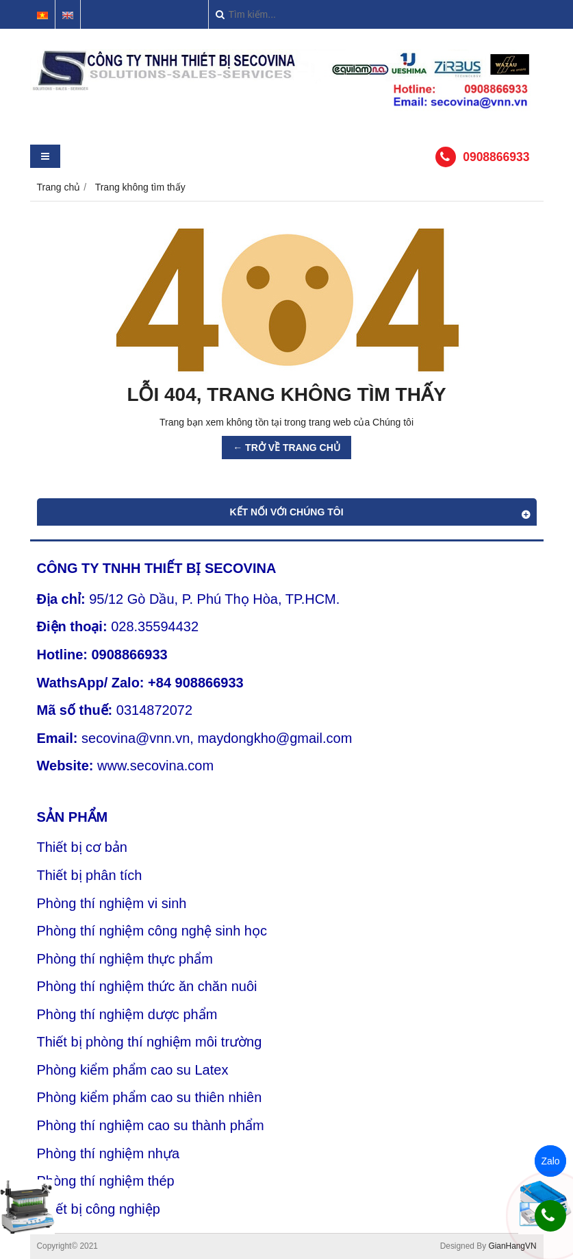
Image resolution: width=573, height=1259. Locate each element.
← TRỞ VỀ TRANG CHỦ (286, 447)
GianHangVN (512, 1246)
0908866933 (496, 157)
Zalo (550, 1161)
